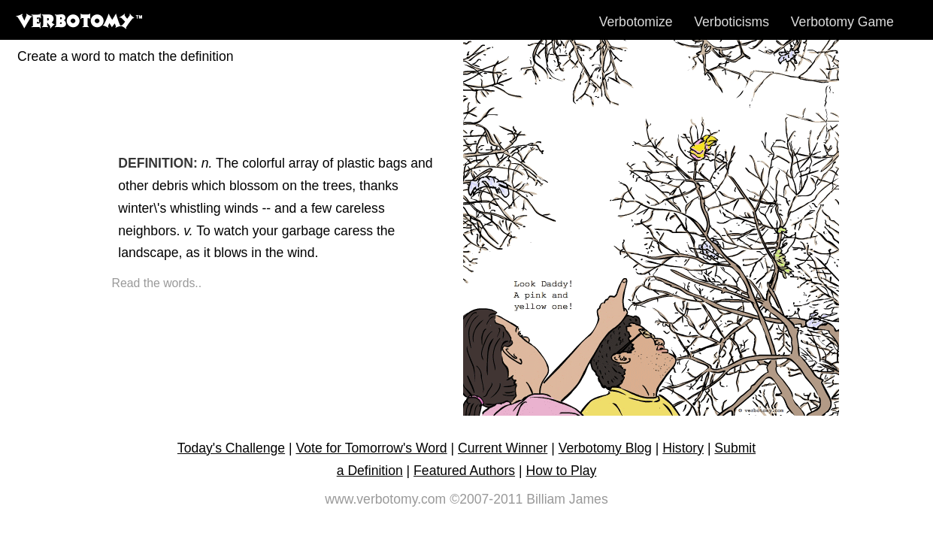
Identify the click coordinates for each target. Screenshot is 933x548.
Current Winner (502, 448)
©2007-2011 (486, 499)
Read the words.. (157, 283)
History (683, 448)
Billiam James (567, 499)
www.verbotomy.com (385, 499)
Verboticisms (731, 21)
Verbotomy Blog (605, 448)
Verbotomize (636, 21)
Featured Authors (464, 470)
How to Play (561, 470)
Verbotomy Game (842, 21)
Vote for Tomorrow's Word (371, 448)
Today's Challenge (231, 448)
